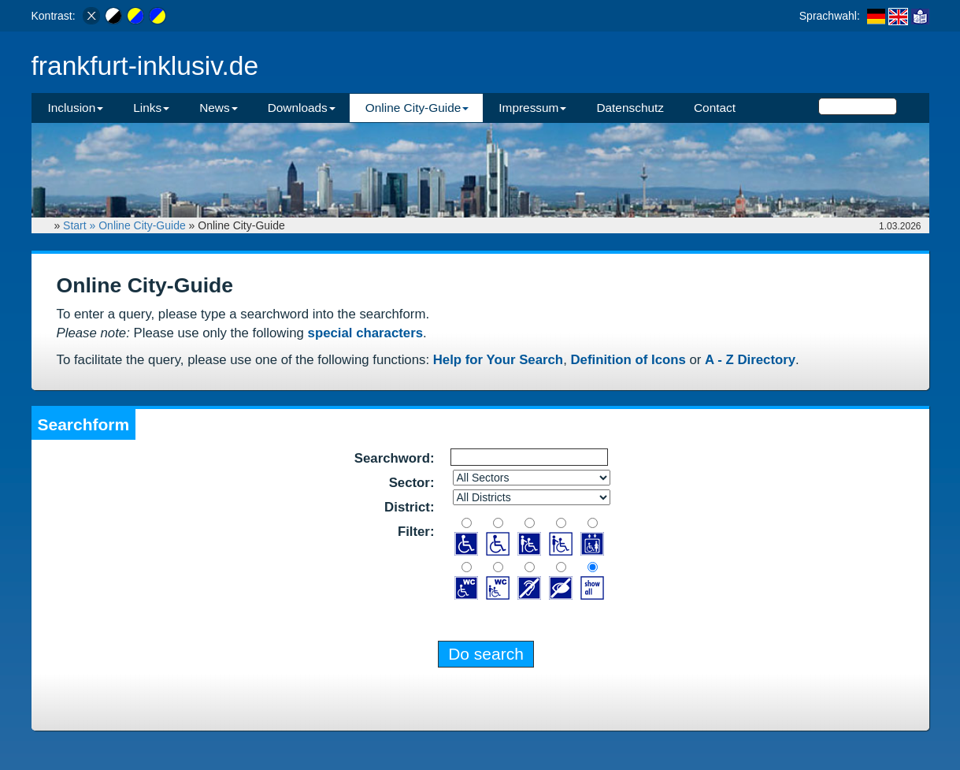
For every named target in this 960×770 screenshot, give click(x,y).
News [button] (218, 107)
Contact (715, 107)
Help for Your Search (498, 359)
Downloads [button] (301, 107)
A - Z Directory (750, 359)
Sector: (412, 482)
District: (409, 507)
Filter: (416, 531)
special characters (365, 332)
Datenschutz (630, 107)
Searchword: (394, 458)
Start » (80, 225)
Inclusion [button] (76, 107)
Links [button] (151, 107)
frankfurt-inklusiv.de (145, 65)
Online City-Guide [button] (417, 107)
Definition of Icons (627, 359)
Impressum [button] (532, 107)
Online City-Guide (142, 225)
